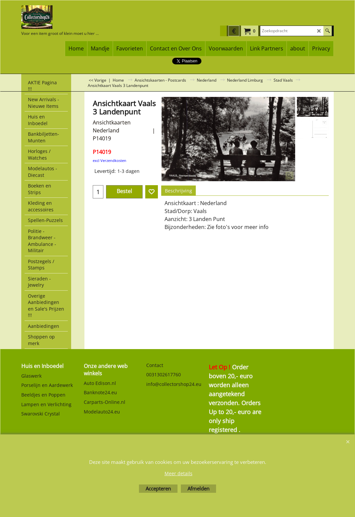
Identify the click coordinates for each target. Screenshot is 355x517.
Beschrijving (178, 190)
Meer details (178, 473)
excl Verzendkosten (109, 160)
